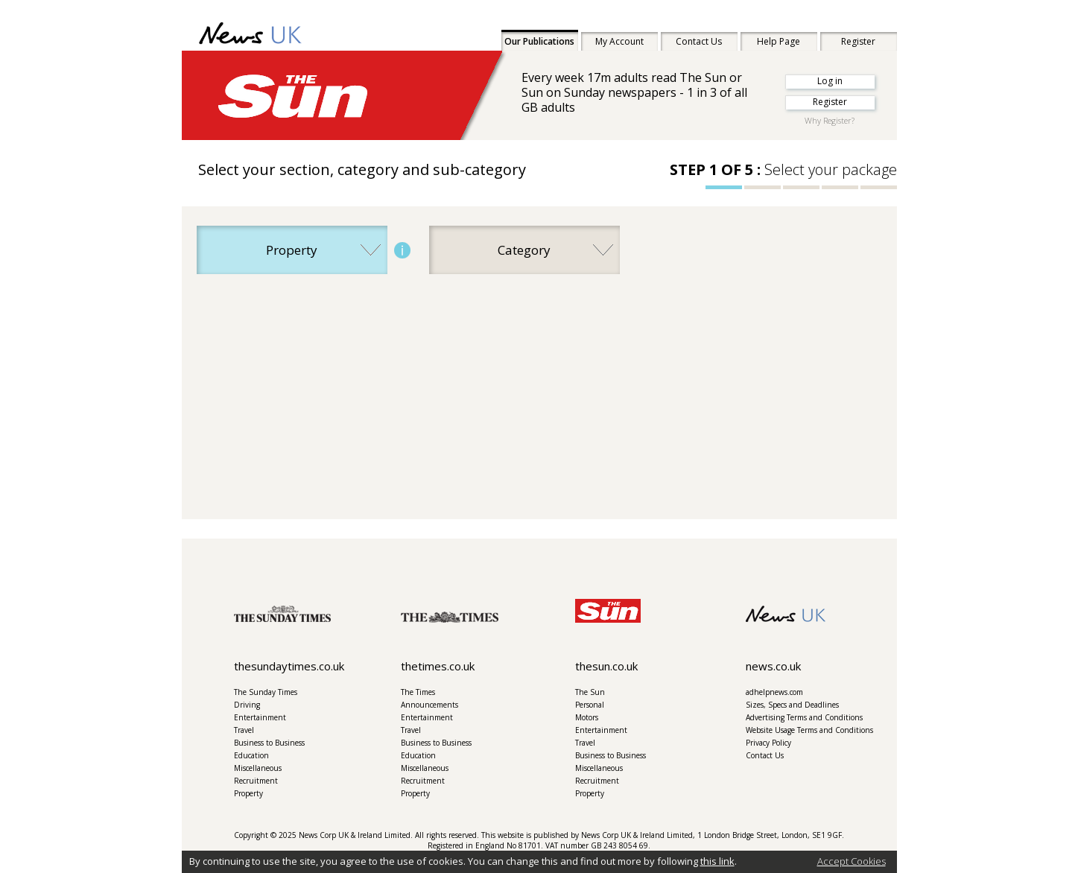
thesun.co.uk (606, 666)
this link (717, 861)
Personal (589, 704)
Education (251, 755)
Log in (830, 80)
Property (248, 793)
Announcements (429, 704)
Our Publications (539, 41)
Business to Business (269, 742)
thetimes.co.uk (438, 666)
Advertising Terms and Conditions (804, 717)
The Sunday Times (265, 692)
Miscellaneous (258, 768)
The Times (418, 692)
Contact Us (699, 41)
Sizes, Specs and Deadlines (792, 704)
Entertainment (260, 717)
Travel (244, 730)
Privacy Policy (768, 742)
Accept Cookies (851, 861)
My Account (619, 41)
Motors (586, 717)
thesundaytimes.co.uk (289, 666)
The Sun (590, 692)
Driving (247, 704)
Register (858, 41)
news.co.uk (773, 666)
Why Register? (830, 120)
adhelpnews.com (774, 692)
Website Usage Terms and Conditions (809, 730)
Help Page (778, 41)
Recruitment (256, 780)
